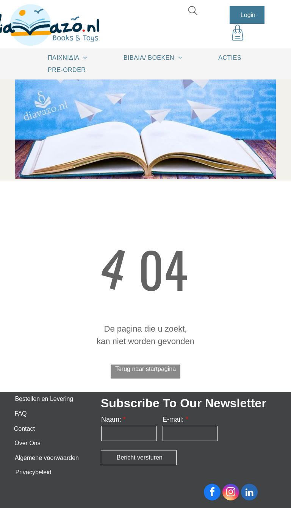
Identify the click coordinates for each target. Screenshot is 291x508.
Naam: (111, 419)
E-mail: (173, 419)
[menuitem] (70, 57)
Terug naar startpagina (145, 369)
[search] (193, 11)
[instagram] (230, 493)
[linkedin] (249, 493)
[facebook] (212, 493)
